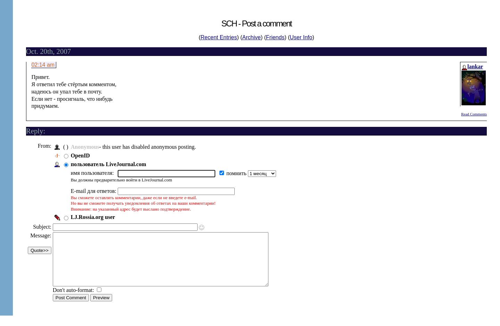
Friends (275, 37)
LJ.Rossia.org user (95, 217)
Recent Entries (219, 37)
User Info (301, 37)
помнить (239, 173)
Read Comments (474, 114)
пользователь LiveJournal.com (110, 164)
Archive (251, 37)
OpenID (82, 155)
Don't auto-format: (76, 300)
